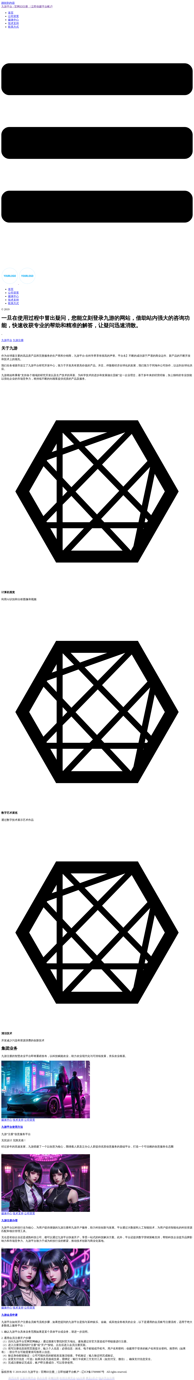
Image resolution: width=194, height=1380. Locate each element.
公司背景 (13, 16)
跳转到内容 (8, 3)
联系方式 (13, 26)
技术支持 (13, 23)
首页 (10, 12)
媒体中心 (13, 19)
